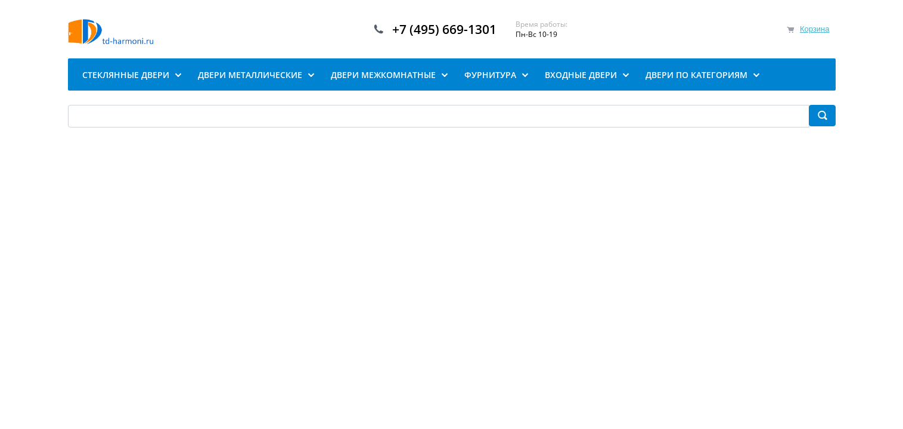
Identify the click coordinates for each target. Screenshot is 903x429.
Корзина (815, 28)
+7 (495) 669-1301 (444, 29)
